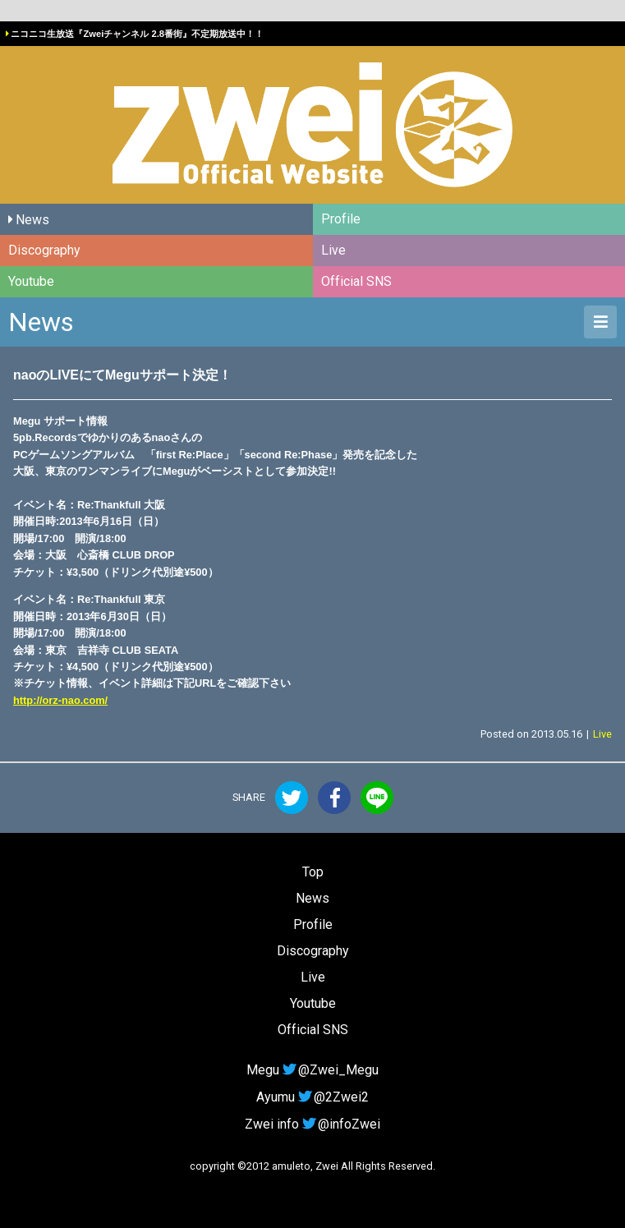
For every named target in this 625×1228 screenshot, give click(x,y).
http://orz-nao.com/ (60, 700)
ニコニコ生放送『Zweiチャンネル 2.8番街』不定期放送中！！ (137, 34)
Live (333, 250)
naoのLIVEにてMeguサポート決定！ (122, 375)
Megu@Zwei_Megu (312, 1070)
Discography (44, 250)
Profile (341, 219)
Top (313, 872)
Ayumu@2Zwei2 (312, 1097)
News (32, 220)
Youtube (31, 281)
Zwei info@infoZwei (312, 1124)
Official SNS (356, 281)
